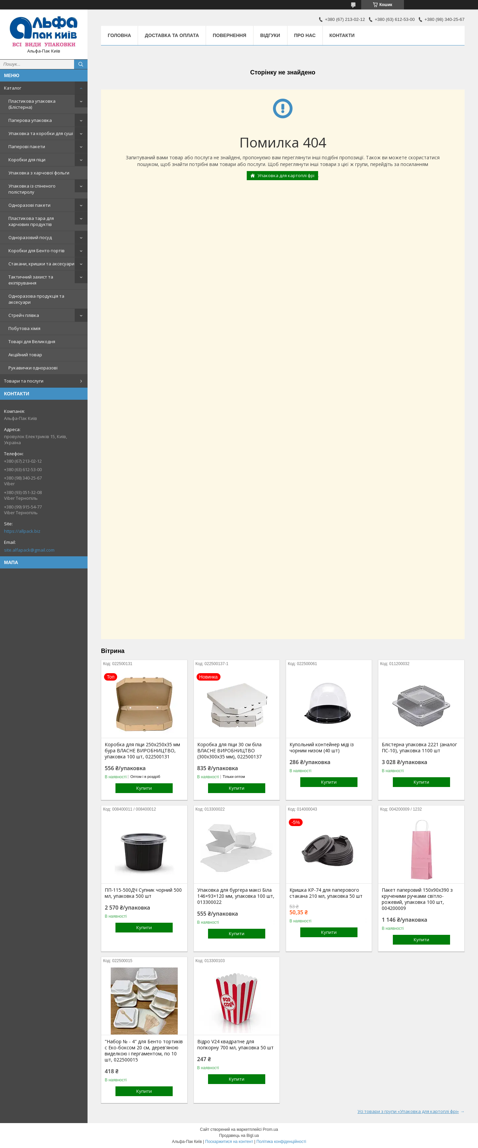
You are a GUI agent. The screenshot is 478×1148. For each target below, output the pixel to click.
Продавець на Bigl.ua (239, 1135)
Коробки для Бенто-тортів (36, 251)
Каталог (12, 88)
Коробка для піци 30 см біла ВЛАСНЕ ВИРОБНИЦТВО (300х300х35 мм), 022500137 (229, 751)
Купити (144, 788)
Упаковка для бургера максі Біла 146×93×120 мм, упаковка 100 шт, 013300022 (235, 896)
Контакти (342, 35)
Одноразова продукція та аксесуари (36, 299)
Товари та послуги (23, 381)
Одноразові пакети (29, 205)
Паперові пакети (26, 146)
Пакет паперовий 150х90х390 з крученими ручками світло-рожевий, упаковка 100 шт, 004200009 (417, 899)
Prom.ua (270, 1129)
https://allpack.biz (22, 531)
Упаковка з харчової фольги (38, 173)
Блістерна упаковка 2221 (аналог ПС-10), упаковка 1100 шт (419, 748)
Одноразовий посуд (30, 237)
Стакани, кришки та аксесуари (41, 264)
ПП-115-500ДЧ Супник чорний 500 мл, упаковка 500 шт (143, 893)
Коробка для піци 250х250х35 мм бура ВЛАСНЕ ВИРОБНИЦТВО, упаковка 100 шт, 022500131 (142, 751)
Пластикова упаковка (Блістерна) (32, 104)
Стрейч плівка (23, 315)
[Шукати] (81, 64)
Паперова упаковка (30, 120)
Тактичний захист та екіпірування (30, 280)
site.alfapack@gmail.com (29, 550)
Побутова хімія (24, 328)
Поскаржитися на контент (229, 1141)
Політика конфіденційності (281, 1141)
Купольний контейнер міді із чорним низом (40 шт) (321, 748)
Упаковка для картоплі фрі (286, 175)
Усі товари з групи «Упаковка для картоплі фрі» (408, 1111)
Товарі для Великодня (31, 341)
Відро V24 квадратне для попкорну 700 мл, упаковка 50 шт (235, 1045)
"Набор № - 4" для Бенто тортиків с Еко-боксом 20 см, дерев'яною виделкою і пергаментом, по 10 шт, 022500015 (144, 1051)
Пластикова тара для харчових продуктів (31, 221)
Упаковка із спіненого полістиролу (32, 189)
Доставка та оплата (172, 35)
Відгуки (270, 35)
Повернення (229, 35)
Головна (119, 35)
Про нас (305, 35)
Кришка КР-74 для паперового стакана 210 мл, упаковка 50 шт (326, 893)
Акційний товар (25, 355)
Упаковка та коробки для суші (40, 133)
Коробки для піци (26, 160)
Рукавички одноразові (33, 368)
